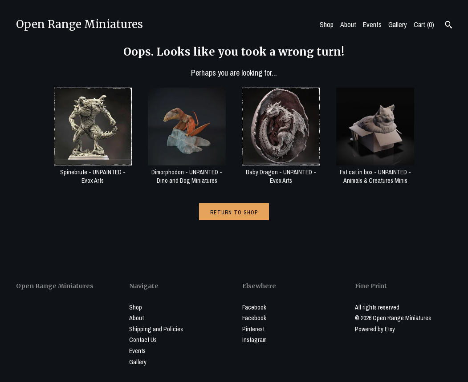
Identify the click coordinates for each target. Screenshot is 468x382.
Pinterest (253, 329)
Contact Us (143, 340)
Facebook (254, 307)
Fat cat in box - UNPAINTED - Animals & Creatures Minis (375, 172)
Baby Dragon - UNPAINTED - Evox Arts (281, 172)
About (348, 24)
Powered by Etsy (375, 329)
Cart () (424, 24)
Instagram (254, 340)
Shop (327, 24)
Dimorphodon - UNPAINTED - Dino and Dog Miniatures (187, 172)
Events (372, 24)
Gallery (397, 24)
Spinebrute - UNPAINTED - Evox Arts (93, 172)
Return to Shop (234, 212)
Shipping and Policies (156, 329)
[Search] (448, 26)
